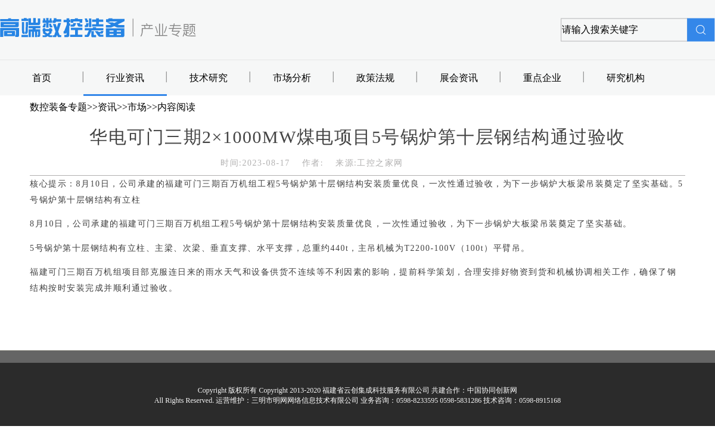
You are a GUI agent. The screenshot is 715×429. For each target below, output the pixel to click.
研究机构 (626, 78)
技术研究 (208, 78)
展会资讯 (459, 78)
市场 (137, 107)
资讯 (107, 107)
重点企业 (542, 78)
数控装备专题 (58, 107)
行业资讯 (125, 78)
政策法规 (375, 78)
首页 (41, 78)
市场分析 (292, 78)
